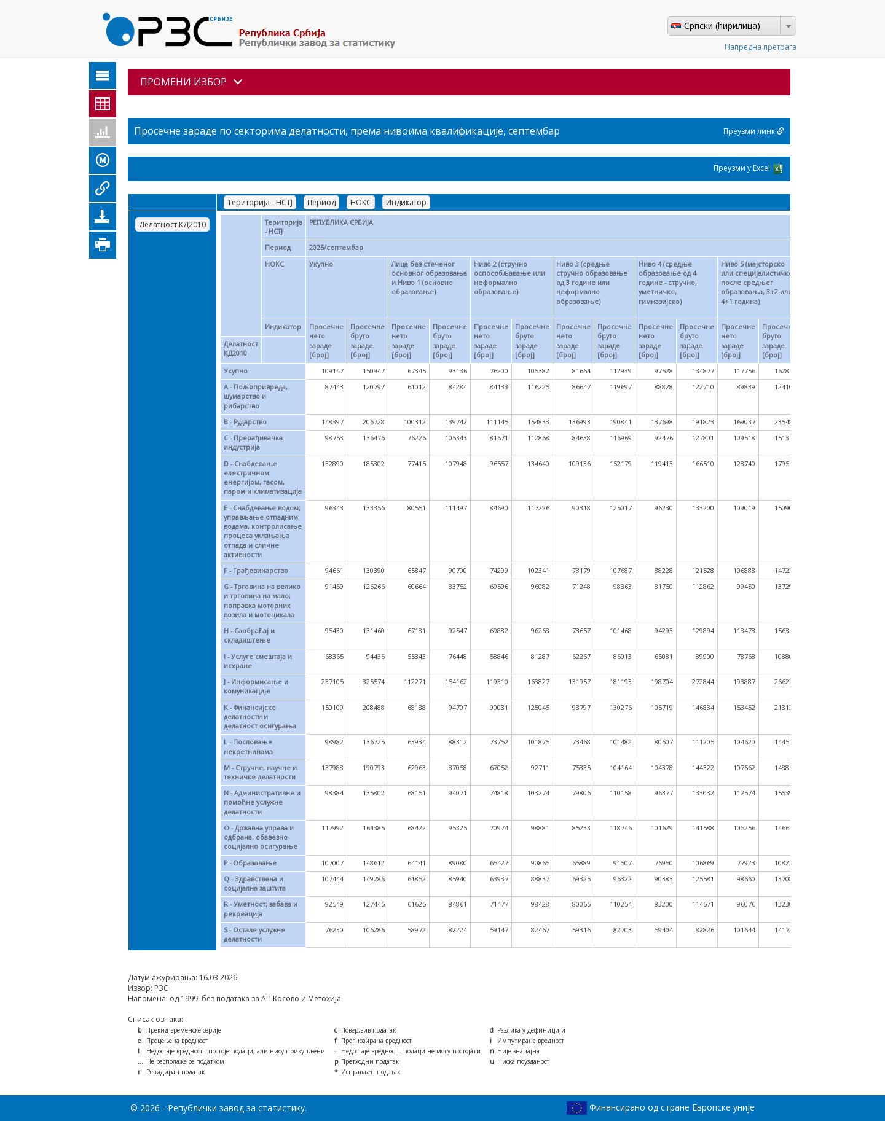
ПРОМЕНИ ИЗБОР (191, 81)
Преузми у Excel (749, 169)
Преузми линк (753, 131)
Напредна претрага (760, 47)
